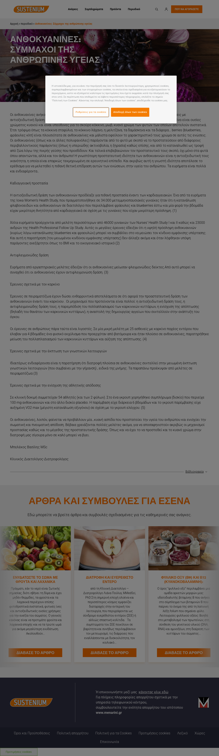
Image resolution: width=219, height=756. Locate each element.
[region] (111, 99)
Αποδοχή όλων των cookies (130, 112)
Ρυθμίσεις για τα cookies (90, 112)
